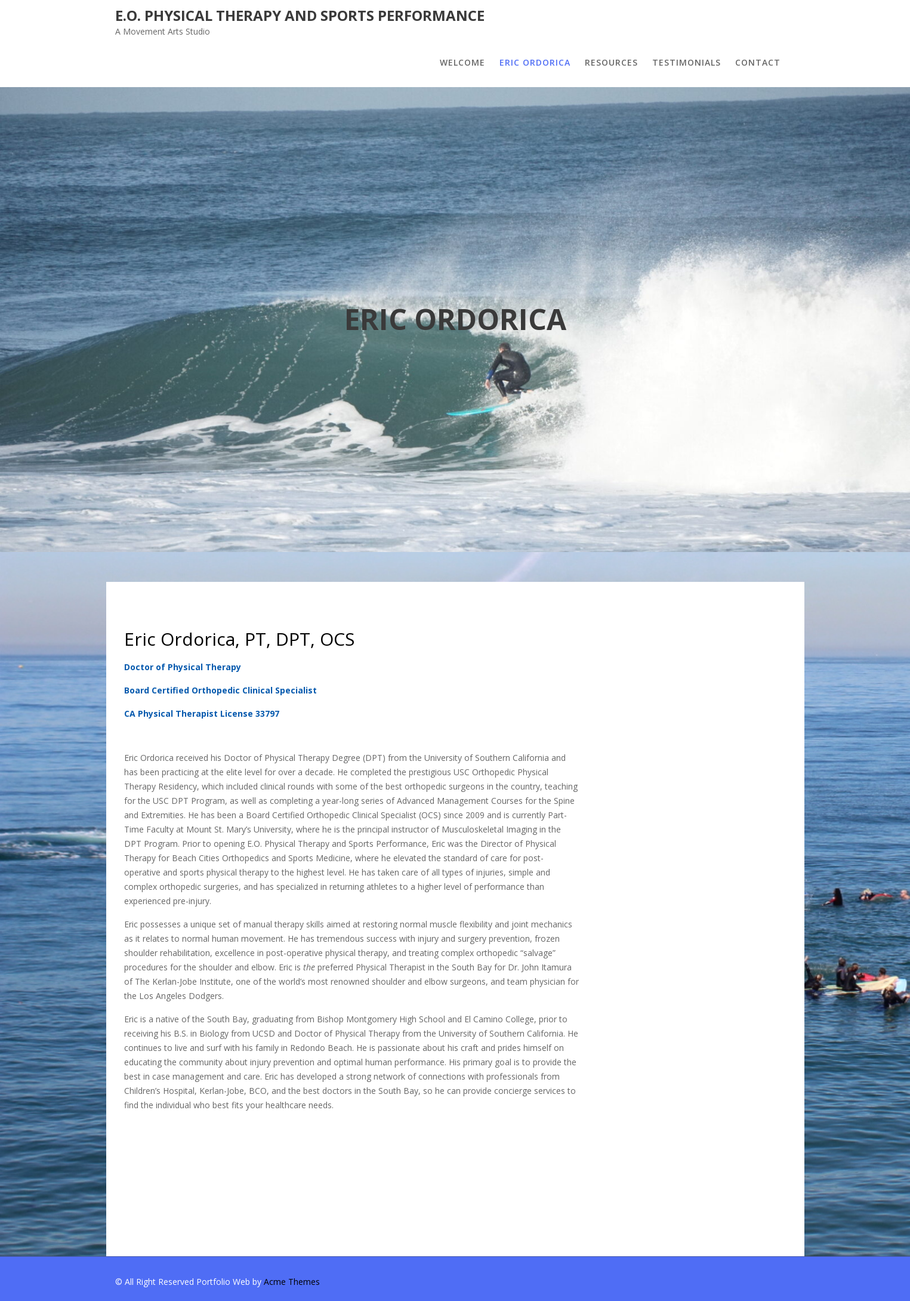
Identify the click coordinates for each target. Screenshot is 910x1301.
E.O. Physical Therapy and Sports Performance (300, 15)
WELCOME (462, 62)
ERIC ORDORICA (534, 62)
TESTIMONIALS (686, 62)
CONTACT (758, 62)
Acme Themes (292, 1281)
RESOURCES (611, 62)
